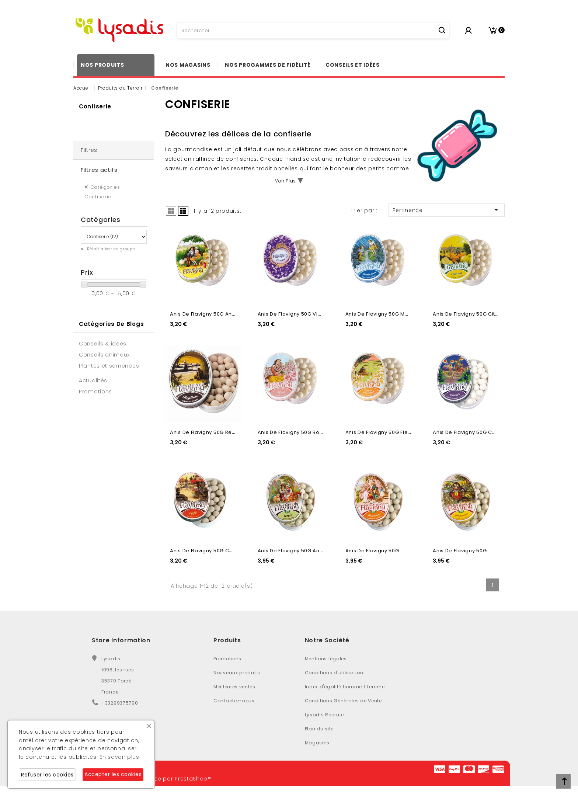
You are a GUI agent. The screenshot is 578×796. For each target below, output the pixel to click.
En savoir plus (119, 757)
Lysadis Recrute (324, 715)
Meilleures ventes (234, 687)
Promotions (227, 659)
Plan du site (319, 729)
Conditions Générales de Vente (343, 701)
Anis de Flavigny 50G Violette (295, 313)
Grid (171, 210)
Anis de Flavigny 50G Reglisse (208, 432)
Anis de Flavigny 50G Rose (292, 432)
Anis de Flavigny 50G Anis (203, 313)
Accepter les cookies (113, 774)
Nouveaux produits (236, 673)
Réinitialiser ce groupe (110, 249)
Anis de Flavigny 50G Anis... (293, 550)
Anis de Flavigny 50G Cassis (469, 432)
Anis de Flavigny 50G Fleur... (381, 432)
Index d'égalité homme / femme (345, 687)
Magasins (317, 743)
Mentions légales (326, 659)
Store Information (121, 640)
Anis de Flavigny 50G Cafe (204, 550)
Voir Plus (285, 181)
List (183, 210)
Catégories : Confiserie (103, 192)
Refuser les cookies (47, 774)
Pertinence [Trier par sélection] (447, 209)
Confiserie (95, 106)
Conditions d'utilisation (334, 673)
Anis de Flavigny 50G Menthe (382, 313)
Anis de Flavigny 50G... (374, 550)
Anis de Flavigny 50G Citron (468, 313)
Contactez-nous (234, 701)
